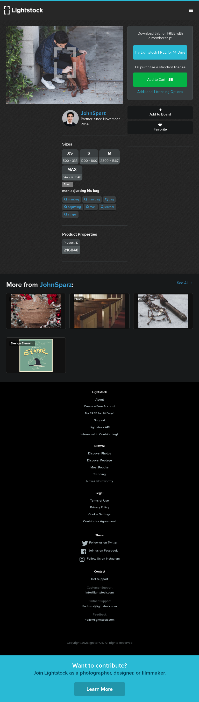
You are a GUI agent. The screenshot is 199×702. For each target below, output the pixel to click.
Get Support (99, 579)
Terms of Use (99, 500)
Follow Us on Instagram (103, 558)
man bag (92, 199)
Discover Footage (99, 460)
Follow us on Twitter (103, 542)
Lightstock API (100, 427)
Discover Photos (99, 453)
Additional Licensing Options (160, 92)
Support (99, 420)
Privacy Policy (99, 507)
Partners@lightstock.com (99, 606)
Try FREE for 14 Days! (99, 413)
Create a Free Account (99, 406)
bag (109, 199)
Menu (191, 10)
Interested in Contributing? (99, 434)
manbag (71, 199)
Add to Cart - (160, 79)
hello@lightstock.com (100, 619)
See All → (185, 283)
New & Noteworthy (99, 481)
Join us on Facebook (103, 550)
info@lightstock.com (100, 592)
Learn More (100, 689)
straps (70, 214)
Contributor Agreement (99, 521)
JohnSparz (93, 113)
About (99, 399)
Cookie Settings (99, 514)
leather (107, 207)
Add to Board (160, 112)
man (91, 207)
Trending (99, 474)
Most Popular (99, 467)
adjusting (72, 207)
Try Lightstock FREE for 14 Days (160, 52)
